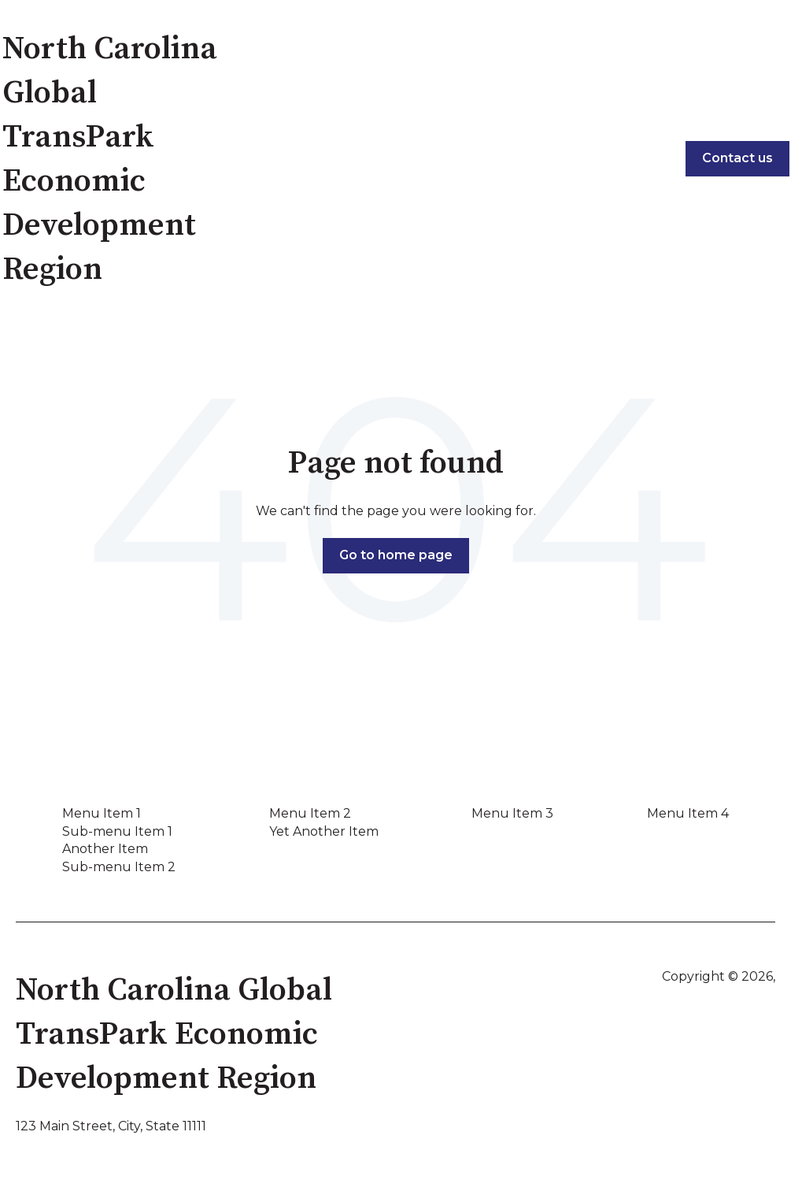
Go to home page (396, 554)
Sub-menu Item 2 (119, 866)
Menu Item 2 (310, 813)
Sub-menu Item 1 (117, 831)
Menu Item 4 (688, 813)
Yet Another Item (324, 831)
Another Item (105, 848)
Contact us (737, 157)
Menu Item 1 (101, 813)
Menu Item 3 (512, 813)
